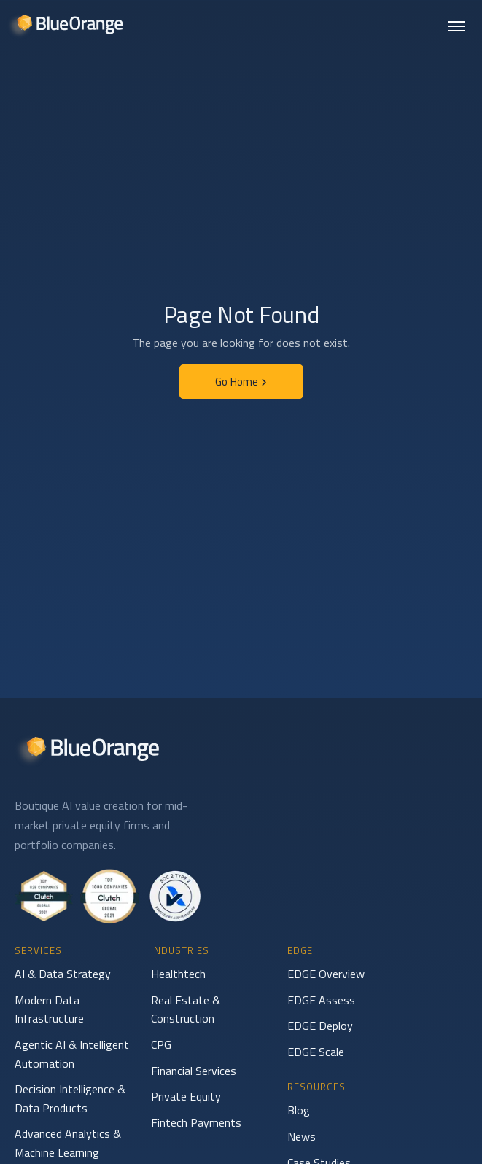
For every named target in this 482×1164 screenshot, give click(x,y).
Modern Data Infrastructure (49, 1009)
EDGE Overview (326, 974)
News (301, 1136)
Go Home (240, 381)
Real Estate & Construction (185, 1009)
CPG (161, 1044)
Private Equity (186, 1096)
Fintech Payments (196, 1122)
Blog (298, 1110)
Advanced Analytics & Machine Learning (68, 1143)
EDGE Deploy (320, 1025)
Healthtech (178, 974)
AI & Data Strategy (63, 974)
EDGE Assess (321, 1000)
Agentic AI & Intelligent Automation (72, 1054)
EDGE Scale (315, 1052)
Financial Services (193, 1070)
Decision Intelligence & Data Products (70, 1098)
